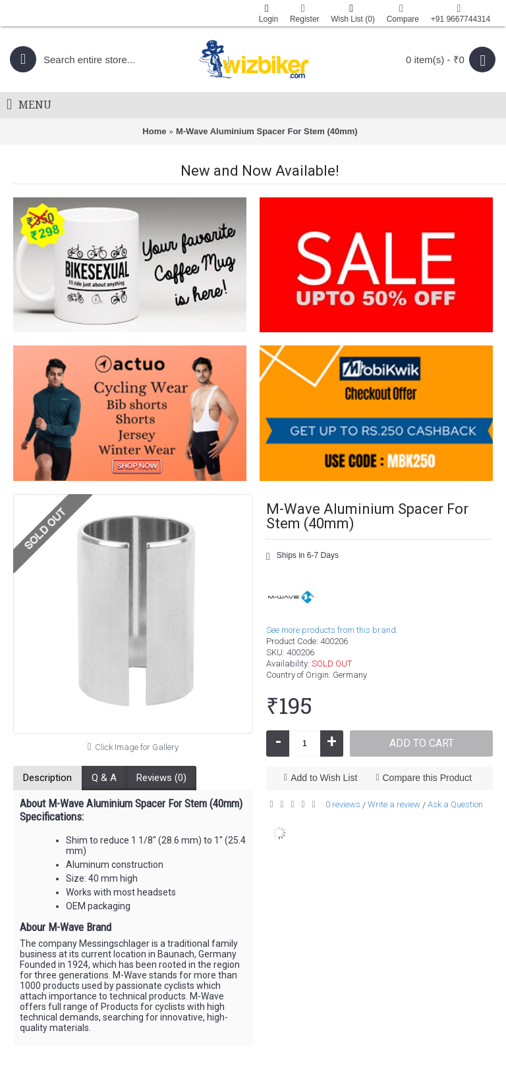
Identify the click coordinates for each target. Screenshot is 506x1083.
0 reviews (342, 804)
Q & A (104, 778)
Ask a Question (455, 804)
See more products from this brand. (332, 630)
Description (47, 778)
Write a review (394, 804)
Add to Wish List (324, 777)
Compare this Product (427, 777)
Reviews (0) (161, 778)
